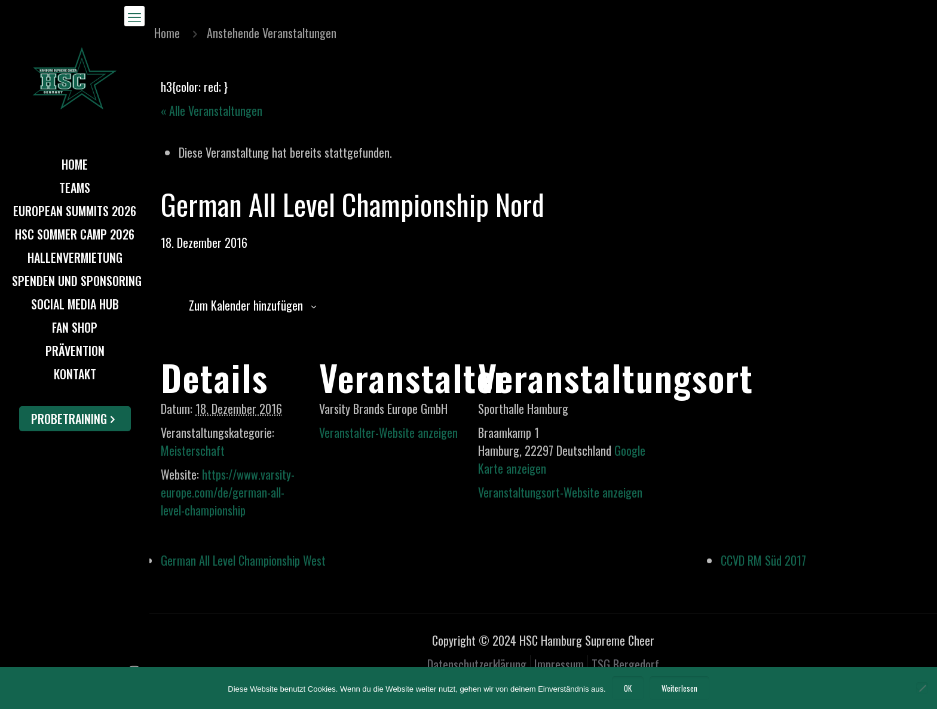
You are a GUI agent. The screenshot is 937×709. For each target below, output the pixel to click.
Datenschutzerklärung (476, 664)
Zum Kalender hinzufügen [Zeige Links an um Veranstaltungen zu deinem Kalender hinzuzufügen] (246, 305)
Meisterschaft (193, 450)
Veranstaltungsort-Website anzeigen (560, 492)
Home (167, 33)
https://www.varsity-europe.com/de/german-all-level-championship (228, 492)
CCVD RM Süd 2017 (763, 560)
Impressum (559, 664)
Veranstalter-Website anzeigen (388, 432)
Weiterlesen (679, 688)
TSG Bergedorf (625, 664)
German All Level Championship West (243, 560)
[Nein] (922, 688)
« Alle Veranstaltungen (211, 110)
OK (628, 688)
